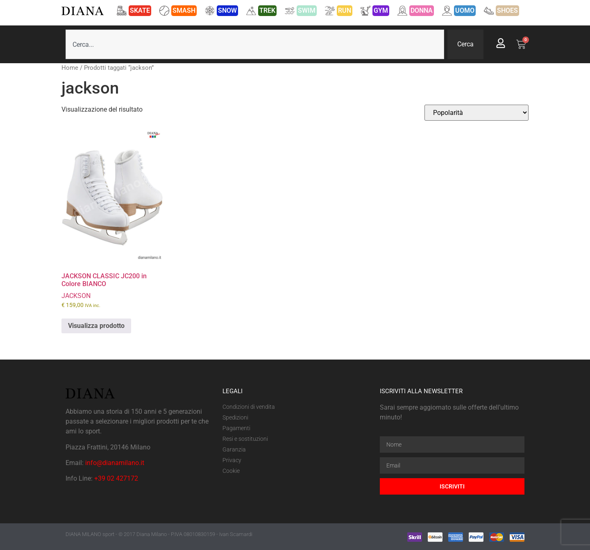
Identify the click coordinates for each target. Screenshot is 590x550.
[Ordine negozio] (476, 113)
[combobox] (255, 44)
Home (69, 67)
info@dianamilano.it (114, 463)
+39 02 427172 (116, 478)
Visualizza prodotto (96, 326)
